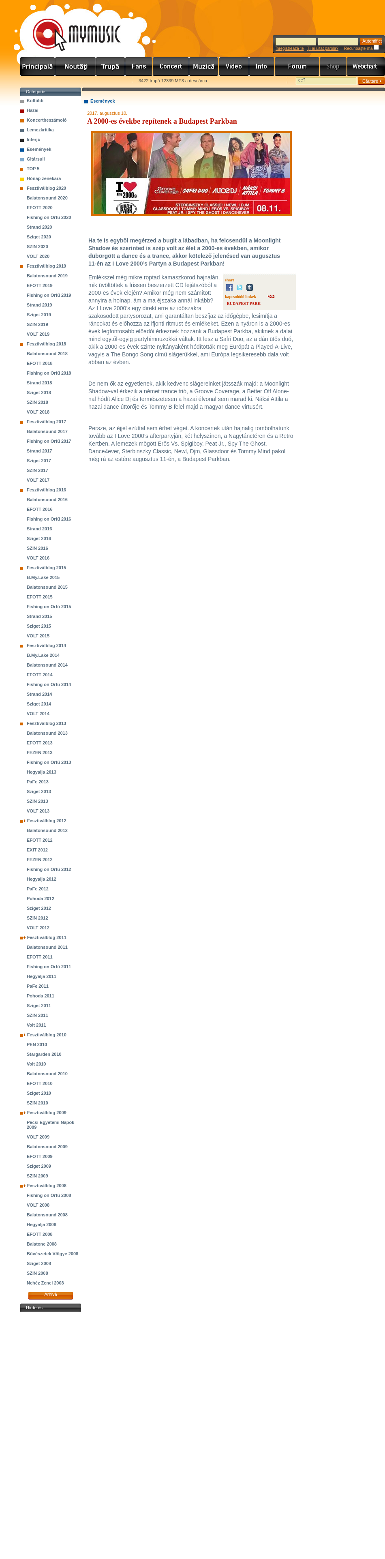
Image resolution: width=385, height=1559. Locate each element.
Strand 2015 (39, 616)
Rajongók (139, 66)
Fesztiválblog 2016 (46, 489)
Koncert (171, 66)
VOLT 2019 (38, 334)
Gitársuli (36, 159)
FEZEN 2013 (40, 752)
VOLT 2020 (38, 256)
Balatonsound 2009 (47, 1146)
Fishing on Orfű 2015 (49, 606)
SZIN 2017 (37, 470)
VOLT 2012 (38, 927)
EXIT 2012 (37, 849)
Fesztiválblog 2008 (46, 1185)
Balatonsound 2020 (47, 197)
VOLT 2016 (38, 557)
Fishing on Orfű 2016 (49, 519)
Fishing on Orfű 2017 (49, 441)
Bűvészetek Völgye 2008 (52, 1253)
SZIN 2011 (37, 1015)
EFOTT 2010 (40, 1083)
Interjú (34, 139)
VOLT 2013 (38, 810)
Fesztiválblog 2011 (46, 937)
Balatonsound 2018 (47, 353)
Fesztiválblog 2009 (46, 1112)
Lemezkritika (40, 129)
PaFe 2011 (38, 986)
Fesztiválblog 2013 (46, 723)
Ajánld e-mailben (105, 81)
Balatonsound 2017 (47, 431)
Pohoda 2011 (40, 995)
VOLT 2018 (38, 412)
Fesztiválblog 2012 (46, 820)
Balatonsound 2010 (47, 1073)
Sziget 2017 (39, 460)
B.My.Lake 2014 (43, 655)
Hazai (32, 110)
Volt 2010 (36, 1063)
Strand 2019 (39, 304)
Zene (204, 66)
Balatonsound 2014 (47, 665)
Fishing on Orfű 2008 (49, 1195)
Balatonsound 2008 (47, 1214)
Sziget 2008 (39, 1263)
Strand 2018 (39, 382)
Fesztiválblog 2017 (46, 421)
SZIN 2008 (37, 1273)
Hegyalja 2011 (41, 976)
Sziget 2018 (39, 392)
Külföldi (35, 100)
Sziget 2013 (39, 791)
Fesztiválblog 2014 (46, 645)
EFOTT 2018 (40, 363)
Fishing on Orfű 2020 (49, 217)
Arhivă (50, 1294)
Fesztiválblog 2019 (46, 266)
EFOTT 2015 (40, 596)
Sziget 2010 (39, 1093)
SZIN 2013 (37, 801)
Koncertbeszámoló (46, 120)
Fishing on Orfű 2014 (49, 684)
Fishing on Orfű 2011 (49, 966)
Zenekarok (110, 66)
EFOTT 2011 (40, 956)
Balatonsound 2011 (47, 947)
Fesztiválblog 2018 (46, 343)
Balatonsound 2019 (47, 275)
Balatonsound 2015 (47, 587)
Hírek (75, 66)
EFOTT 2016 (40, 509)
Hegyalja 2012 (41, 879)
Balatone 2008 (42, 1244)
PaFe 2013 (38, 781)
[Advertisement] (50, 1435)
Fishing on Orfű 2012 (49, 869)
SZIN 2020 (37, 246)
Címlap (37, 66)
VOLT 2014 (38, 713)
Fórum (297, 66)
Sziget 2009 (39, 1166)
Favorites (36, 81)
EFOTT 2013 (40, 742)
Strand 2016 (39, 528)
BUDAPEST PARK (244, 303)
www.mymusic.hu (70, 26)
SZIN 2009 (37, 1175)
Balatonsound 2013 (47, 733)
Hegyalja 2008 (41, 1224)
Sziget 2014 (39, 703)
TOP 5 (33, 168)
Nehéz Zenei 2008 (45, 1282)
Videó (234, 66)
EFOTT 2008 (40, 1234)
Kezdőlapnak (71, 81)
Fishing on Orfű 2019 (49, 295)
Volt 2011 (36, 1025)
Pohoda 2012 (40, 898)
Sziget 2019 (39, 314)
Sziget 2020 (39, 236)
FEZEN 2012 (40, 859)
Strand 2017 (39, 450)
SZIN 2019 (37, 324)
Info (262, 66)
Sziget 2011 (39, 1005)
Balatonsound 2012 (47, 830)
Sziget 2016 (39, 538)
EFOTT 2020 (40, 207)
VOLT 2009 (38, 1136)
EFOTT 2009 (40, 1156)
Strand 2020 (39, 227)
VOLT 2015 (38, 635)
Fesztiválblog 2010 (46, 1034)
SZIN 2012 (37, 918)
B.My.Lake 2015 (43, 577)
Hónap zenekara (44, 178)
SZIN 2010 (37, 1102)
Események (39, 149)
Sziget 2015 (39, 626)
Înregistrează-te (290, 48)
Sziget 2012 (39, 908)
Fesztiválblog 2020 (46, 188)
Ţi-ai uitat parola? (322, 48)
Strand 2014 (39, 694)
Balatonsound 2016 (47, 499)
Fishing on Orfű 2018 (49, 373)
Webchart (366, 66)
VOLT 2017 (38, 480)
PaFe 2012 (38, 888)
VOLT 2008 (38, 1205)
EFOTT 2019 (40, 285)
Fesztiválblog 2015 (46, 567)
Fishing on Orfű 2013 (49, 762)
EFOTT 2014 (40, 674)
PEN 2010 (37, 1044)
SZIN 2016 (37, 548)
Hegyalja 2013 (41, 772)
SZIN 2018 (37, 402)
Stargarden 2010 (44, 1054)
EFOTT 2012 (40, 840)
